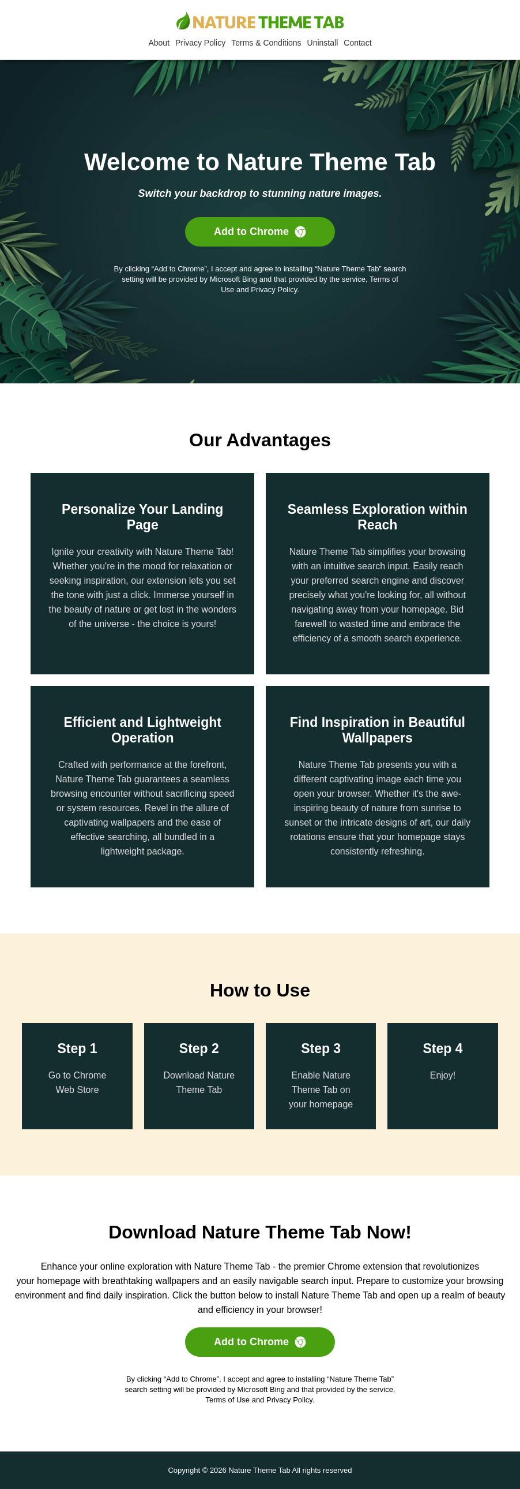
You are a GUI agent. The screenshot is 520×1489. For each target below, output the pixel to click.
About (158, 42)
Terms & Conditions (266, 42)
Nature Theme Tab (259, 1470)
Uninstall (322, 42)
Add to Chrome (260, 232)
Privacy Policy (200, 42)
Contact (357, 42)
